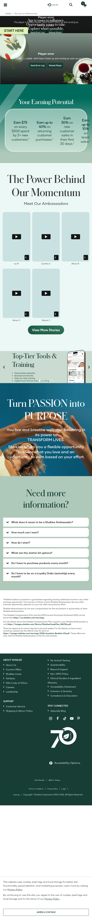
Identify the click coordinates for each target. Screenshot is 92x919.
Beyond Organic (59, 669)
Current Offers (13, 669)
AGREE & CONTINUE (46, 912)
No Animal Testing (60, 660)
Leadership (12, 691)
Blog (58, 710)
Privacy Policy (52, 789)
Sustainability (57, 664)
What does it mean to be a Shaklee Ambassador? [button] (42, 522)
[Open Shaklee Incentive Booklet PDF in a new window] (36, 633)
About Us (11, 665)
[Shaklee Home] (18, 5)
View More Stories (46, 330)
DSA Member (40, 780)
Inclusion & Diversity (61, 691)
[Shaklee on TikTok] (65, 716)
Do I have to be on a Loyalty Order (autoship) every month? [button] (43, 575)
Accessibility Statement (63, 686)
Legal (64, 789)
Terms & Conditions (36, 789)
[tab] (46, 522)
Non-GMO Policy (59, 673)
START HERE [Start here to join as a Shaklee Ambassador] (14, 30)
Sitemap (16, 795)
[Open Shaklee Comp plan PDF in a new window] (39, 624)
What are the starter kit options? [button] (31, 552)
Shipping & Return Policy (19, 710)
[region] (46, 367)
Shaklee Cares (13, 674)
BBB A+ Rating (54, 780)
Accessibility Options (67, 762)
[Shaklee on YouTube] (72, 718)
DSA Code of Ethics (16, 682)
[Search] (70, 5)
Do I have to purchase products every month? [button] (39, 563)
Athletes (10, 678)
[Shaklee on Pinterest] (79, 718)
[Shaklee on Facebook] (58, 718)
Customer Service (15, 706)
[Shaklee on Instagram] (51, 718)
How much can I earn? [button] (25, 532)
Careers (10, 687)
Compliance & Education (64, 695)
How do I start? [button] (20, 542)
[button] (40, 381)
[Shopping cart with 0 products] (84, 5)
